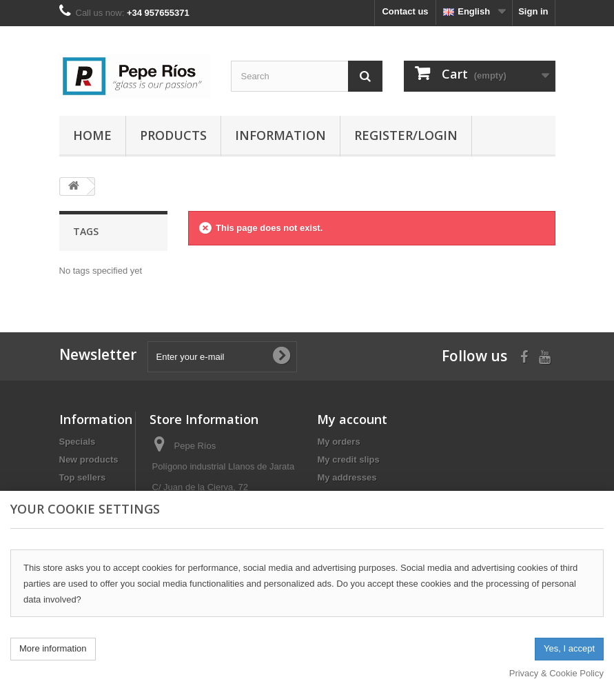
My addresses (346, 477)
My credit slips (348, 459)
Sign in (533, 11)
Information (280, 135)
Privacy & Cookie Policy (556, 673)
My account (352, 419)
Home (92, 135)
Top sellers (82, 477)
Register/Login (406, 135)
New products (89, 459)
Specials (77, 441)
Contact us (405, 11)
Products (173, 135)
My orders (338, 441)
